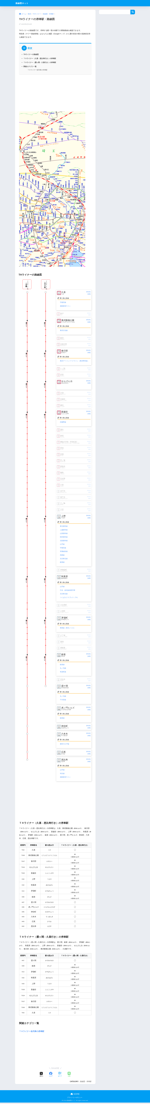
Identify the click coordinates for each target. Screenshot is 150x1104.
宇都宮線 (63, 302)
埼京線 (62, 775)
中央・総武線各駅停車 (67, 591)
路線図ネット (23, 3)
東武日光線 (64, 330)
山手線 (62, 545)
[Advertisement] (55, 92)
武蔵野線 (63, 422)
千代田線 (63, 701)
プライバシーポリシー (74, 1099)
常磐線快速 (64, 552)
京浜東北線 (64, 559)
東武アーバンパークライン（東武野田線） (74, 361)
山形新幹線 (64, 534)
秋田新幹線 (64, 538)
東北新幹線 (64, 527)
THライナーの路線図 (31, 54)
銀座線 (62, 563)
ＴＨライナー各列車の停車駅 (37, 70)
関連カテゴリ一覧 (29, 66)
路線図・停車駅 (85, 1083)
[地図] (89, 294)
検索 (132, 12)
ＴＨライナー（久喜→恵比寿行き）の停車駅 (39, 58)
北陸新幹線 (64, 541)
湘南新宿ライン (65, 306)
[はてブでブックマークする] (60, 1076)
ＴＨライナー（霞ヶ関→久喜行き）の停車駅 (39, 62)
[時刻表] (88, 292)
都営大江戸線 (64, 745)
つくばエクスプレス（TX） (69, 598)
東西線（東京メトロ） (67, 629)
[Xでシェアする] (41, 1076)
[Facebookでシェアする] (51, 1076)
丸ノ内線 (63, 669)
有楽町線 (63, 673)
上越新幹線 (64, 530)
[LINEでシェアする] (69, 1076)
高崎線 (62, 556)
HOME (75, 1095)
